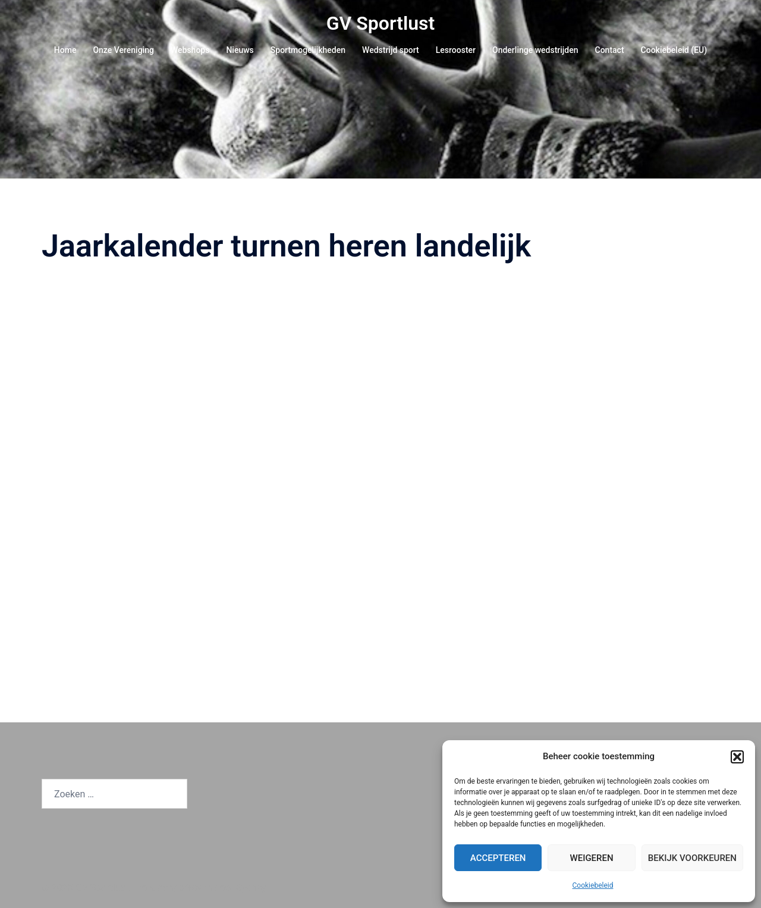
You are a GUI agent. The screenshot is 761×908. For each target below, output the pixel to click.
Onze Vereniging (123, 50)
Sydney (251, 887)
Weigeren (591, 858)
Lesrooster (456, 50)
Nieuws (239, 50)
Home (65, 50)
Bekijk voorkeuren (692, 858)
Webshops (190, 50)
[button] (737, 757)
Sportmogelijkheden (308, 50)
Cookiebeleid (593, 885)
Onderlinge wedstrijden (535, 50)
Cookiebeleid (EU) (674, 50)
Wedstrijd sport (390, 50)
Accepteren (498, 858)
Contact (609, 50)
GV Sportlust (380, 23)
